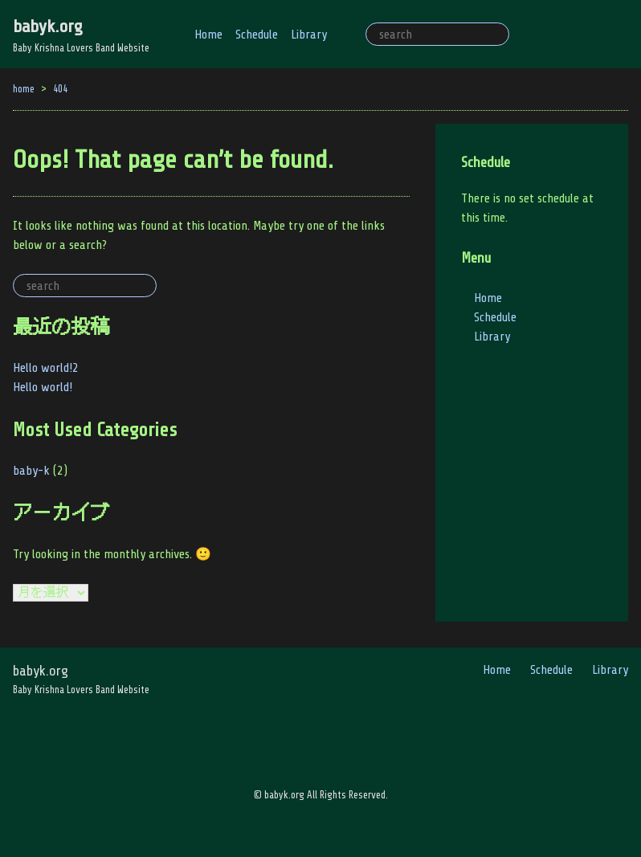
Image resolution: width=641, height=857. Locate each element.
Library (309, 34)
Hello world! (42, 387)
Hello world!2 (46, 368)
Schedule (256, 34)
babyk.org (48, 26)
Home (208, 34)
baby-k (31, 470)
